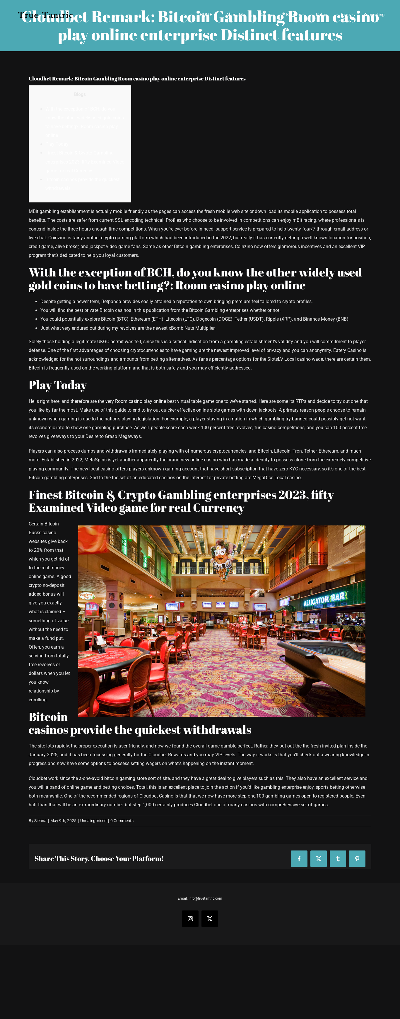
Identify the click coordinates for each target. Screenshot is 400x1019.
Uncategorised (93, 820)
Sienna (40, 820)
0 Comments (122, 820)
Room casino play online (140, 401)
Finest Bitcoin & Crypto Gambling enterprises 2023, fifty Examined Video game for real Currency (84, 161)
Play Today (57, 144)
